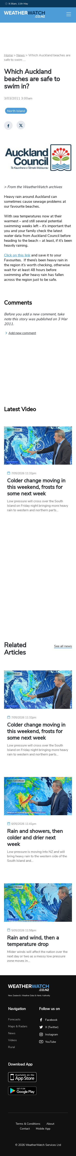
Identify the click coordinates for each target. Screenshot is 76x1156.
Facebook (48, 1020)
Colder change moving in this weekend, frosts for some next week (36, 487)
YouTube (47, 1042)
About (50, 1124)
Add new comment (20, 333)
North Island (16, 111)
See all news (63, 646)
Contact (25, 1129)
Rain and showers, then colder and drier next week (35, 838)
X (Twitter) (48, 1027)
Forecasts (14, 1019)
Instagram (48, 1034)
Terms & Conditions (28, 1124)
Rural (11, 1047)
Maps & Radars (17, 1026)
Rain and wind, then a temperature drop (33, 941)
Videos (12, 1040)
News (20, 55)
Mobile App (43, 1129)
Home (8, 55)
